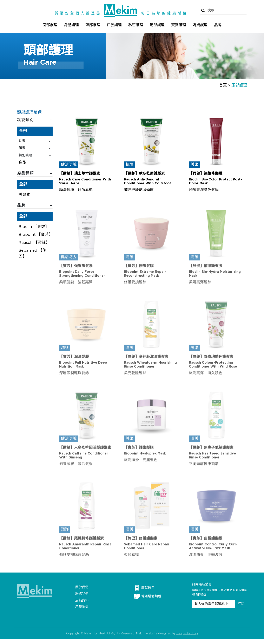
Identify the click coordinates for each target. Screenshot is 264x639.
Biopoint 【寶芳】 (36, 234)
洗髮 (35, 141)
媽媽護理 (200, 25)
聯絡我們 (81, 593)
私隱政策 (81, 607)
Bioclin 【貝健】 (34, 227)
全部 (23, 131)
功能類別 (34, 120)
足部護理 (157, 25)
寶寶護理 (178, 25)
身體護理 (71, 25)
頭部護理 (92, 25)
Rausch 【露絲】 (34, 242)
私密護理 (135, 25)
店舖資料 (81, 600)
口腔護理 (114, 25)
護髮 (35, 148)
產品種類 (34, 173)
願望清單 (144, 588)
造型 (22, 163)
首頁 (223, 85)
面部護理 (49, 25)
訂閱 (241, 604)
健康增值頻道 (147, 596)
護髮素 (24, 195)
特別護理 (35, 155)
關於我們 (81, 587)
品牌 (218, 25)
